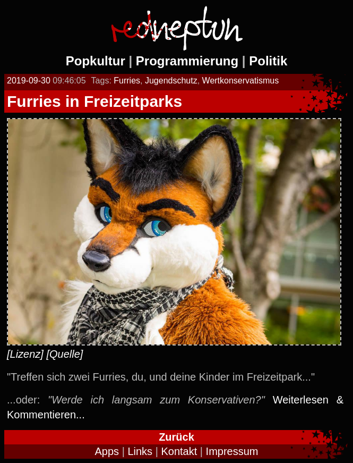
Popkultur (95, 61)
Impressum (232, 451)
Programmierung (187, 61)
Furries (127, 80)
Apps (107, 451)
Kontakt (179, 451)
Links (139, 451)
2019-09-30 (28, 80)
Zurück (176, 437)
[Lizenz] (25, 354)
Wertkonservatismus (240, 80)
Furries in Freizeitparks (94, 101)
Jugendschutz (171, 80)
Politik (268, 61)
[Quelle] (65, 354)
